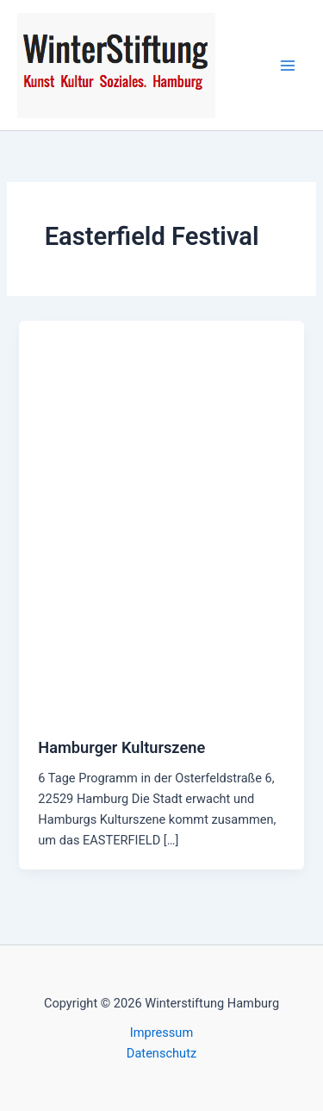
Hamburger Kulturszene (121, 747)
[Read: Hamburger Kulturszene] (161, 518)
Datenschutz (161, 1053)
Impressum (161, 1032)
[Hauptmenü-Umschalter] (288, 65)
